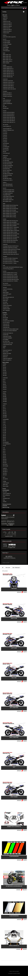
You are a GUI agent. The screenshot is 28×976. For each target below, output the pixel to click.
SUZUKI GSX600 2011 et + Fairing (10, 274)
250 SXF (4, 459)
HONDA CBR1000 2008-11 (8, 71)
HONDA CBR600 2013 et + (8, 70)
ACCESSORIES (6, 490)
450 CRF (5, 375)
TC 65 (4, 422)
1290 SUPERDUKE (7, 100)
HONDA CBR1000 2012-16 (8, 73)
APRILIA (4, 35)
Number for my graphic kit (14, 826)
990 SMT (5, 106)
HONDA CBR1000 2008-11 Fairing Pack (11, 230)
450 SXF (4, 462)
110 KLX (4, 389)
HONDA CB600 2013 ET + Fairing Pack (11, 227)
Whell (4, 347)
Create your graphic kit (7, 358)
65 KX (4, 379)
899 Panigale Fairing (7, 201)
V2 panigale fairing (6, 194)
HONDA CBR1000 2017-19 (8, 75)
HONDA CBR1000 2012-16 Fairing (10, 235)
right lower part (13, 737)
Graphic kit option (6, 308)
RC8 (4, 105)
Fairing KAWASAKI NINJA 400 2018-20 (11, 254)
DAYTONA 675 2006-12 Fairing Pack (10, 258)
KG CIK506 (5, 319)
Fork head (14, 588)
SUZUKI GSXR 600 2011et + (9, 115)
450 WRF (5, 417)
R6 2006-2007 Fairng (7, 178)
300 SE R (5, 474)
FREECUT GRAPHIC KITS (8, 130)
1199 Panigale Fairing (7, 198)
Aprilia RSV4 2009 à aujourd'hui (9, 36)
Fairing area (5, 155)
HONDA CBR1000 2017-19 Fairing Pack (11, 237)
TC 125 (4, 425)
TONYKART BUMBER (7, 338)
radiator (4, 346)
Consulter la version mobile (14, 973)
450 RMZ (5, 399)
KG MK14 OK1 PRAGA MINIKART (10, 330)
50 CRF (4, 370)
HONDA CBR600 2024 (7, 66)
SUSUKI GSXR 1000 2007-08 (9, 119)
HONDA (4, 65)
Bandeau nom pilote (7, 353)
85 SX (4, 452)
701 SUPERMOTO (6, 443)
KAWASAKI (5, 79)
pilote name (5, 484)
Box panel (5, 491)
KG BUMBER (5, 339)
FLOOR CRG (5, 334)
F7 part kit (5, 141)
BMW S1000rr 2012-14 (7, 59)
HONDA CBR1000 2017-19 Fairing (10, 238)
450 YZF (4, 413)
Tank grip (5, 290)
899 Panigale (5, 49)
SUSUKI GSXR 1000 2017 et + (9, 122)
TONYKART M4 (6, 327)
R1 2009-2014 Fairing (7, 167)
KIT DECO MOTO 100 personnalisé (14, 886)
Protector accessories (7, 305)
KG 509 (4, 316)
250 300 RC (5, 478)
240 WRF (5, 415)
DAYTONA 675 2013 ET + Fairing (9, 263)
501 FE (4, 440)
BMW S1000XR (6, 62)
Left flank (14, 648)
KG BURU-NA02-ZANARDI (8, 320)
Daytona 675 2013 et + (7, 94)
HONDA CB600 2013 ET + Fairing (10, 228)
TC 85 (4, 424)
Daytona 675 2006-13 (7, 93)
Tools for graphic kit (7, 493)
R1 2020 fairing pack (7, 158)
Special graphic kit (14, 945)
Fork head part (6, 143)
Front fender (14, 796)
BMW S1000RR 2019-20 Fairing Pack (10, 205)
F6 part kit (5, 140)
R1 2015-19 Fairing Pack (8, 162)
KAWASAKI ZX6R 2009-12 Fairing (10, 251)
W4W (17, 971)
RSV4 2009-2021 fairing (8, 185)
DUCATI (4, 39)
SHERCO (5, 468)
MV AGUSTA (5, 124)
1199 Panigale (6, 47)
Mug (4, 500)
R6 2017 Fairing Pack (7, 170)
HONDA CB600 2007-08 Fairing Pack (10, 220)
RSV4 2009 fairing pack (7, 184)
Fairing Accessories (7, 285)
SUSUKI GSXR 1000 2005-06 (9, 117)
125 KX (4, 382)
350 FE (4, 437)
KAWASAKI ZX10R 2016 (8, 80)
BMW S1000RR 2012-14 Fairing (9, 213)
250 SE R (5, 473)
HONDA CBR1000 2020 (8, 76)
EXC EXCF (5, 464)
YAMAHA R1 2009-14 (7, 24)
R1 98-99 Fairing (6, 168)
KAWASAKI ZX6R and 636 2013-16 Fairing (11, 249)
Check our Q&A (6, 562)
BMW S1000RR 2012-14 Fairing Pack (10, 211)
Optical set (5, 295)
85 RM (4, 393)
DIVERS (4, 501)
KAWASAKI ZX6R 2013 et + (8, 84)
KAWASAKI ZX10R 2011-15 (8, 82)
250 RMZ (5, 398)
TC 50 (4, 421)
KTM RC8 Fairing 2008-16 (8, 268)
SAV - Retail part (6, 310)
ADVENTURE (6, 108)
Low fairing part (6, 146)
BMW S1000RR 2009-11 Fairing (9, 215)
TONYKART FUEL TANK (8, 342)
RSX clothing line (6, 495)
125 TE (4, 434)
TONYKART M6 (6, 325)
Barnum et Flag (6, 507)
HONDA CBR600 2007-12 (8, 68)
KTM (4, 98)
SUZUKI (4, 110)
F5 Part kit (5, 138)
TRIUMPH (5, 91)
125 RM (4, 395)
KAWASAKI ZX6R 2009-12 (8, 85)
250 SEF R (5, 470)
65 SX (4, 451)
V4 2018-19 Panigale (7, 44)
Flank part (5, 145)
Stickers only (5, 303)
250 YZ (4, 410)
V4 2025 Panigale (6, 40)
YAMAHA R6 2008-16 (7, 29)
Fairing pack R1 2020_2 (7, 180)
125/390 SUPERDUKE (7, 103)
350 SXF (4, 461)
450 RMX (5, 401)
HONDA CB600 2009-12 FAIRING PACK (11, 224)
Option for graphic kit (7, 360)
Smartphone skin (6, 498)
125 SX (4, 454)
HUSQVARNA (6, 419)
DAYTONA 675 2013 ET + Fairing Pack (11, 261)
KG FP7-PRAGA (6, 322)
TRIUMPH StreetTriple (7, 96)
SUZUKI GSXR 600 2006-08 (8, 112)
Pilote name (5, 300)
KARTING (5, 312)
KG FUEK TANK (6, 341)
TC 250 (4, 427)
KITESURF (5, 505)
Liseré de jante (6, 482)
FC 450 (4, 432)
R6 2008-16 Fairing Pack (8, 173)
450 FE (4, 439)
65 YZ (4, 405)
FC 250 (4, 429)
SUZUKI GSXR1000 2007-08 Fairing (10, 277)
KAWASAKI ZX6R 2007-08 (8, 87)
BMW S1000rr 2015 (7, 58)
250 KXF (4, 386)
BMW (4, 53)
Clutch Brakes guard (7, 294)
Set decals (5, 302)
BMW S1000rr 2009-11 (7, 61)
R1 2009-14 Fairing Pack (8, 165)
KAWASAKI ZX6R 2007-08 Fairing (10, 252)
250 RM (4, 396)
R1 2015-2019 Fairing (7, 163)
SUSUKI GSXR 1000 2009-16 (9, 120)
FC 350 (4, 430)
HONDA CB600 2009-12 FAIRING (10, 225)
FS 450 (4, 445)
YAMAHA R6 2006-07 (7, 31)
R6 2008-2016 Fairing (7, 175)
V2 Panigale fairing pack (8, 193)
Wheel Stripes (6, 292)
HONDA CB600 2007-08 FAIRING (10, 222)
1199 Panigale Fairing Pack (8, 196)
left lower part (14, 707)
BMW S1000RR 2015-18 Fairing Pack (10, 208)
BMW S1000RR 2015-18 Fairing (9, 210)
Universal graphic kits (7, 128)
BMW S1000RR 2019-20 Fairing (9, 206)
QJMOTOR (5, 18)
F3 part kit (5, 135)
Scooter (4, 488)
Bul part (4, 151)
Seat (14, 767)
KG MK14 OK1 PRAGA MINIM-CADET (10, 329)
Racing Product (6, 307)
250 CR (4, 368)
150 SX (4, 456)
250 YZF (4, 412)
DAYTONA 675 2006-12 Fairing (9, 259)
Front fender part (6, 153)
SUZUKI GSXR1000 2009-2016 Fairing (11, 279)
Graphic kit (5, 16)
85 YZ (4, 407)
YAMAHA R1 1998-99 (7, 26)
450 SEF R (5, 471)
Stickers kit (5, 356)
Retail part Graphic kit (7, 350)
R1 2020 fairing (6, 160)
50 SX (4, 449)
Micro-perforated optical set (8, 297)
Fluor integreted (14, 856)
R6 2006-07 (5, 176)
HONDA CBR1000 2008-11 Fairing (10, 232)
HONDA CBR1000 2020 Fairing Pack (10, 240)
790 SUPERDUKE (6, 101)
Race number (5, 298)
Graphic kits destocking (7, 289)
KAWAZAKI (5, 244)
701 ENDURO (6, 442)
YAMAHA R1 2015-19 (7, 23)
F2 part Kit (5, 133)
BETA (4, 477)
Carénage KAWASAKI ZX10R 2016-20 (10, 246)
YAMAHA (5, 19)
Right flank (14, 618)
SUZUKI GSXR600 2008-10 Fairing (10, 272)
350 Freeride (5, 466)
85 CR (4, 365)
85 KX (4, 381)
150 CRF (5, 372)
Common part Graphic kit (8, 333)
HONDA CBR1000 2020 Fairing (9, 242)
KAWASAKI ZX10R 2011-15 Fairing (10, 247)
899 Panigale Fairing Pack (8, 199)
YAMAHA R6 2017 (6, 27)
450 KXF (4, 387)
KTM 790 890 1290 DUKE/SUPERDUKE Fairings (13, 267)
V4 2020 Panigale (6, 42)
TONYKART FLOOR (7, 336)
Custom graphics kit (7, 126)
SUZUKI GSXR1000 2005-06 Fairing (10, 276)
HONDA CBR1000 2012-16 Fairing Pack (11, 233)
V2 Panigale (5, 45)
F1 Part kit (5, 131)
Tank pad (5, 287)
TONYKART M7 (6, 324)
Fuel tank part (5, 148)
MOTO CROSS (6, 362)
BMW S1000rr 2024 (7, 54)
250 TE (4, 435)
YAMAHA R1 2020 (6, 21)
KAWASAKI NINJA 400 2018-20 (9, 88)
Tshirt (4, 496)
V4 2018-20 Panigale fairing (8, 189)
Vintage (4, 481)
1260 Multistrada (6, 50)
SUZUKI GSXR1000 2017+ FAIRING (10, 281)
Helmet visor (5, 355)
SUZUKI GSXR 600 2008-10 (8, 114)
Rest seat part (6, 149)
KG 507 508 (5, 317)
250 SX (4, 457)
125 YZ (4, 408)
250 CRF (5, 373)
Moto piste (5, 14)
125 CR (4, 367)
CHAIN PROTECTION (7, 344)
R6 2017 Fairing (6, 172)
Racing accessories (7, 504)
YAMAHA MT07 (6, 32)
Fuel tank (14, 677)
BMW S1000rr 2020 (7, 56)
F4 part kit (5, 136)
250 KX (4, 384)
